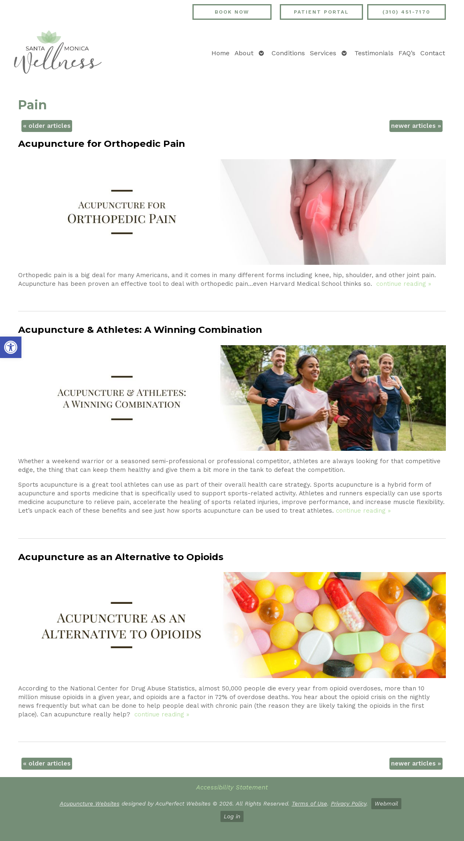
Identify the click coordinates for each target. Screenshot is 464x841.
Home (220, 53)
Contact (432, 53)
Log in (232, 816)
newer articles (416, 126)
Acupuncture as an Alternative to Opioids (120, 557)
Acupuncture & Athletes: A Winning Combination (140, 329)
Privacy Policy (348, 803)
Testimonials (374, 53)
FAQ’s (406, 53)
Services (323, 53)
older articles (46, 126)
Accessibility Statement (232, 787)
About (243, 53)
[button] (10, 347)
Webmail (386, 803)
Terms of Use (309, 803)
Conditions (288, 53)
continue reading (403, 283)
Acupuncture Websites (90, 803)
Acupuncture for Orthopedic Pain (101, 143)
